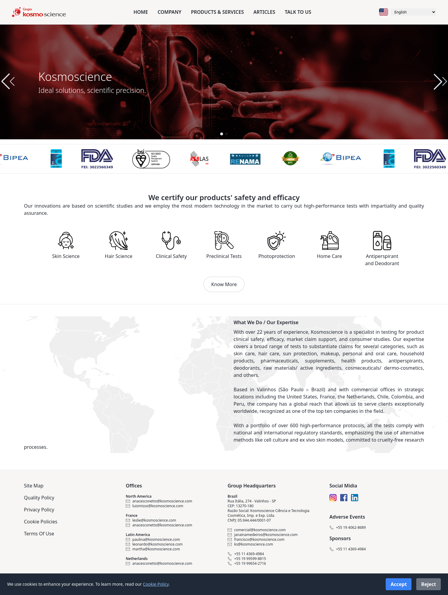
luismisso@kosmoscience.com (154, 506)
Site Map (33, 485)
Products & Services (217, 12)
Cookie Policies (40, 521)
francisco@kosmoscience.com (256, 539)
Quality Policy (39, 497)
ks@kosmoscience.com (250, 544)
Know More (224, 284)
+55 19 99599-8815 (247, 558)
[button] (440, 81)
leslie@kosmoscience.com (151, 520)
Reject (428, 584)
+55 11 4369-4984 (246, 554)
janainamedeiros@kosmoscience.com (263, 534)
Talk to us (298, 12)
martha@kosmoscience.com (153, 549)
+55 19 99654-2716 (247, 563)
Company (169, 12)
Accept (399, 584)
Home (141, 12)
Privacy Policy (39, 509)
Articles (264, 12)
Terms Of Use (39, 533)
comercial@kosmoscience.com (257, 530)
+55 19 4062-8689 (347, 527)
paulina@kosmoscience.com (153, 539)
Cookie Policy (156, 584)
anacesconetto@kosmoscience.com (159, 501)
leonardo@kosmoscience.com (154, 544)
